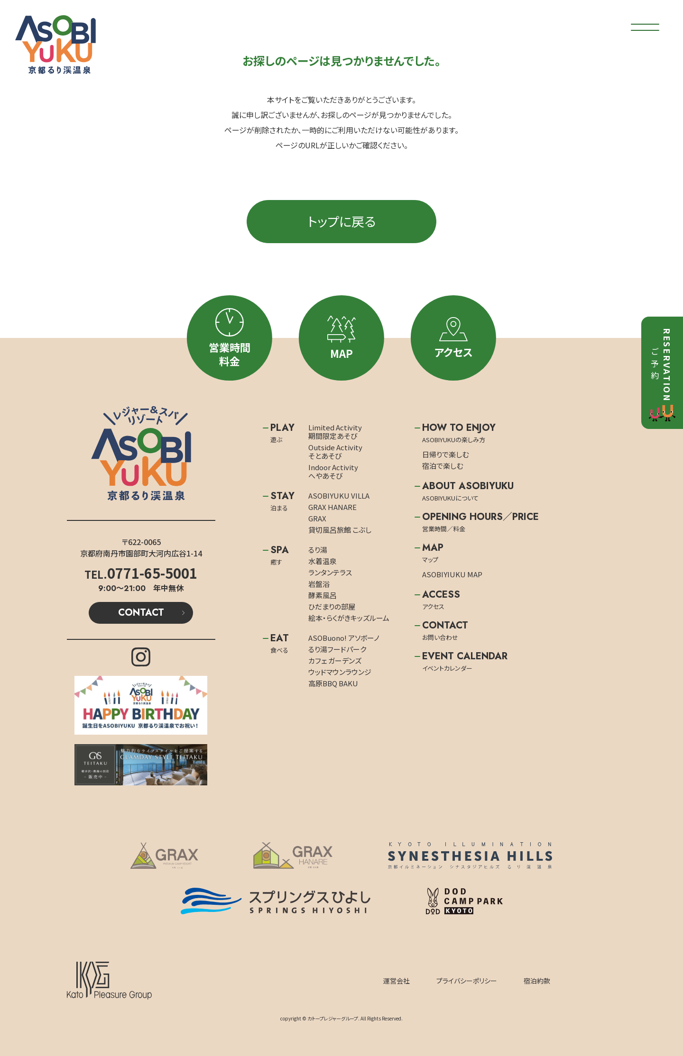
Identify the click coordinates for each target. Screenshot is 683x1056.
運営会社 (396, 980)
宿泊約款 (537, 980)
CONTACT (141, 612)
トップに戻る (341, 221)
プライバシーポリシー (466, 980)
